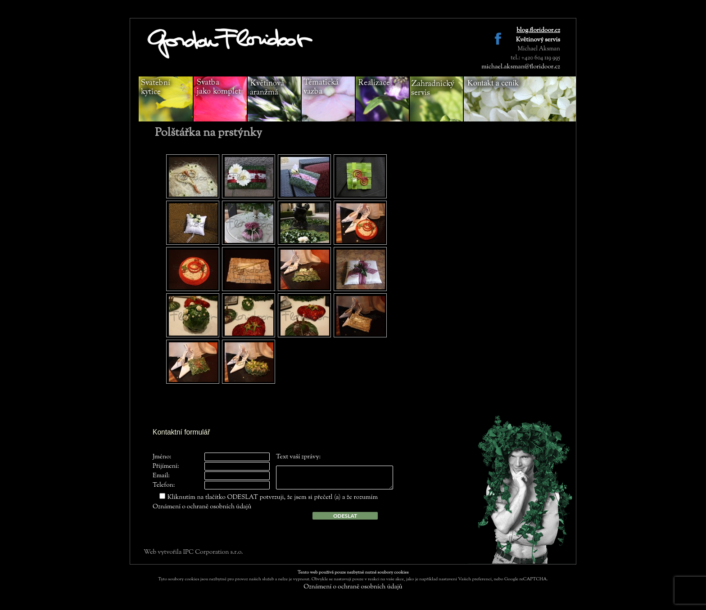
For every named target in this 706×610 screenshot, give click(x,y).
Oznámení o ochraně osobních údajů (202, 506)
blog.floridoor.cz (538, 30)
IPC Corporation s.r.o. (213, 552)
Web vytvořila (163, 552)
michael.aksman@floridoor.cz (520, 67)
